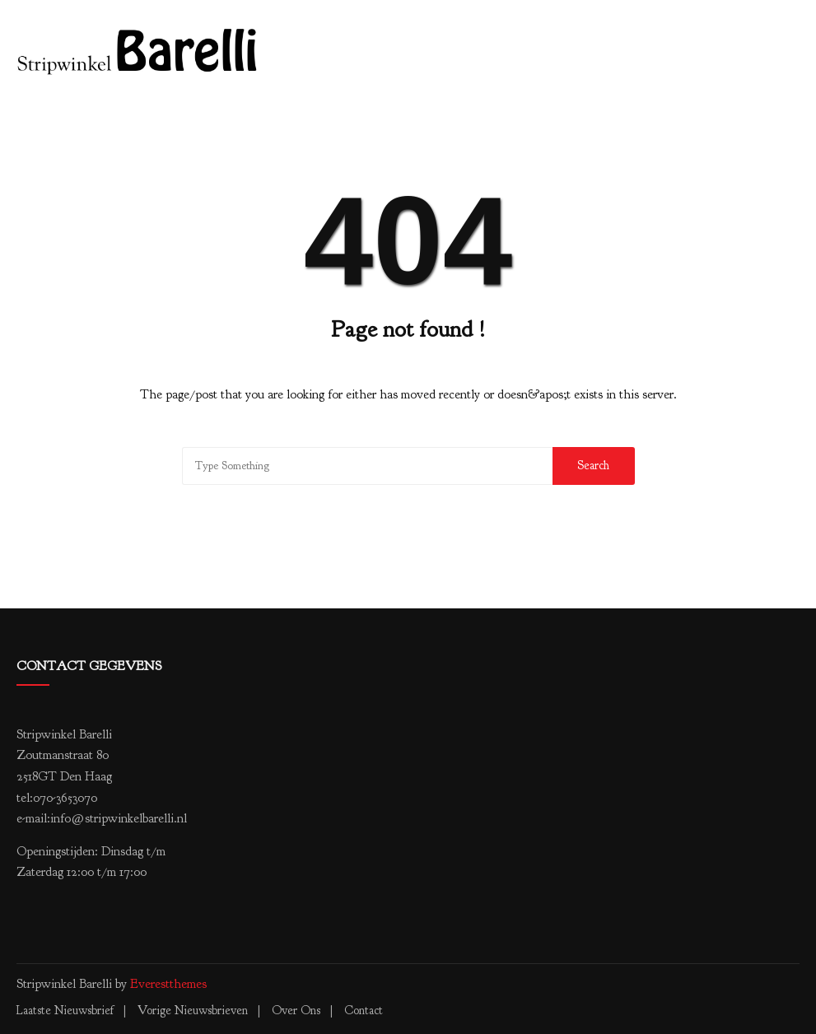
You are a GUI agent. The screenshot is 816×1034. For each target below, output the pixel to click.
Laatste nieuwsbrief (65, 1010)
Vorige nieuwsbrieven (193, 1010)
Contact (363, 1010)
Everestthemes (168, 984)
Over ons (296, 1010)
